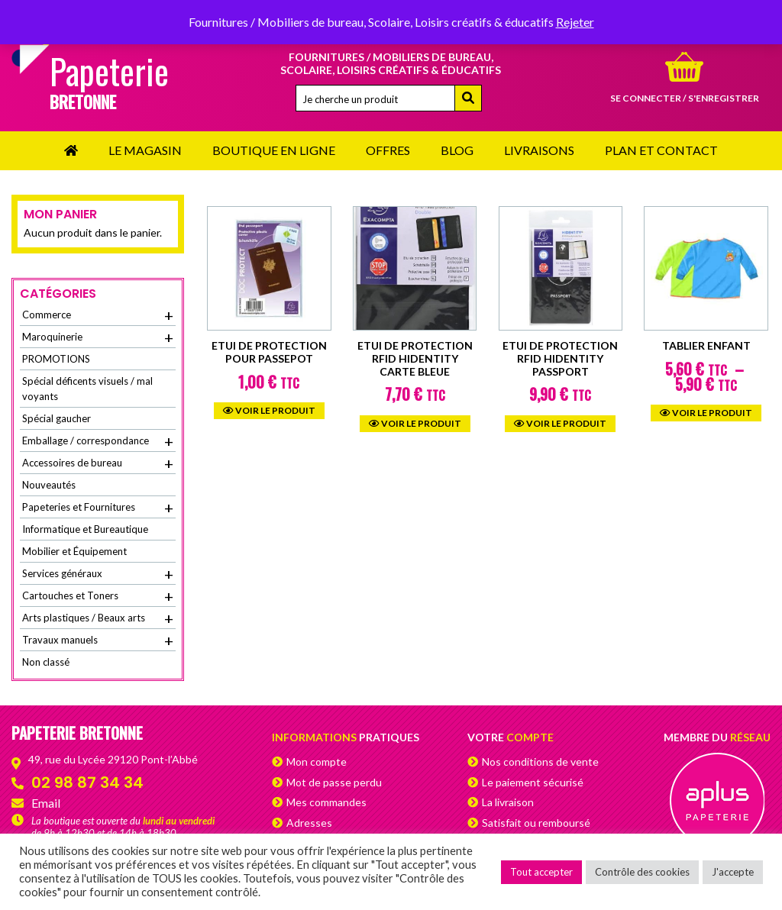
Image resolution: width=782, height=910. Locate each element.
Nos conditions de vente (540, 761)
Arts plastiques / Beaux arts (97, 618)
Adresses (309, 822)
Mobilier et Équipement (74, 551)
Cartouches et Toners (97, 596)
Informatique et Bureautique (85, 529)
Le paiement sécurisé (532, 782)
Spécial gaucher (56, 418)
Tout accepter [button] (541, 872)
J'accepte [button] (733, 872)
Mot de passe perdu (334, 782)
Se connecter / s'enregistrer (684, 98)
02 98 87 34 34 (87, 782)
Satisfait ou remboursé (536, 822)
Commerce (97, 315)
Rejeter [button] (575, 22)
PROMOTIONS (56, 359)
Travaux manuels (97, 640)
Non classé (45, 662)
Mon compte (316, 761)
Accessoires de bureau (97, 463)
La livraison (508, 801)
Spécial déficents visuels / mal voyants (87, 388)
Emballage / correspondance (97, 441)
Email (45, 802)
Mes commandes (326, 801)
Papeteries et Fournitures (97, 508)
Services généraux (97, 574)
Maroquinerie (97, 337)
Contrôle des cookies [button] (642, 872)
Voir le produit (269, 410)
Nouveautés (49, 485)
